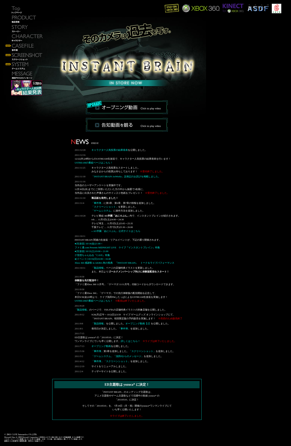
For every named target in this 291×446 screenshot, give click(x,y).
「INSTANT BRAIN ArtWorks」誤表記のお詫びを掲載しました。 (126, 176)
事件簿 (24, 47)
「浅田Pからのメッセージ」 (128, 356)
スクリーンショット (24, 57)
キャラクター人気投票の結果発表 (109, 150)
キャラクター (24, 38)
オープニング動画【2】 (138, 323)
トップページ (24, 10)
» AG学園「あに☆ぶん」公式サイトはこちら (115, 231)
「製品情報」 (98, 268)
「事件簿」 (97, 203)
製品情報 (24, 19)
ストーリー (24, 29)
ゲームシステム (24, 66)
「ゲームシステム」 (102, 210)
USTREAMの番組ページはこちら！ (94, 162)
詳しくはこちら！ (130, 341)
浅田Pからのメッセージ (24, 75)
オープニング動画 (101, 346)
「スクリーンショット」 (104, 207)
